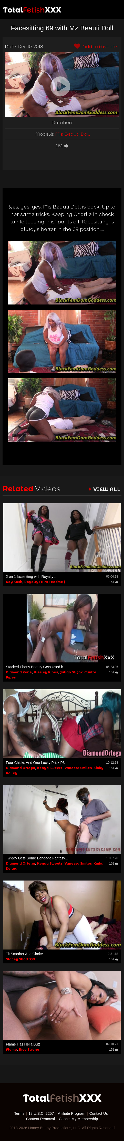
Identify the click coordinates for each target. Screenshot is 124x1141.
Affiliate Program (71, 1113)
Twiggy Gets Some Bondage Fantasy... (37, 858)
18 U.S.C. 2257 (41, 1113)
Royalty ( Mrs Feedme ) (44, 582)
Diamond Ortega (20, 768)
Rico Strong (29, 1049)
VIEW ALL (106, 489)
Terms (19, 1113)
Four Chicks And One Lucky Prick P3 (35, 763)
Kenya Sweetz (50, 768)
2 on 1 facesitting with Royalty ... (31, 576)
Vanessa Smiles (78, 768)
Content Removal (40, 1119)
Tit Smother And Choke (24, 954)
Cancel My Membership (78, 1119)
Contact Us (98, 1113)
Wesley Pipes (46, 672)
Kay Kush (14, 582)
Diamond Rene (19, 672)
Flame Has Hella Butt (23, 1044)
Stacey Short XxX (20, 959)
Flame (11, 1049)
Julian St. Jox (71, 672)
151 (62, 145)
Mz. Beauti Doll (72, 134)
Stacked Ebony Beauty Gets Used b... (36, 667)
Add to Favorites (96, 46)
